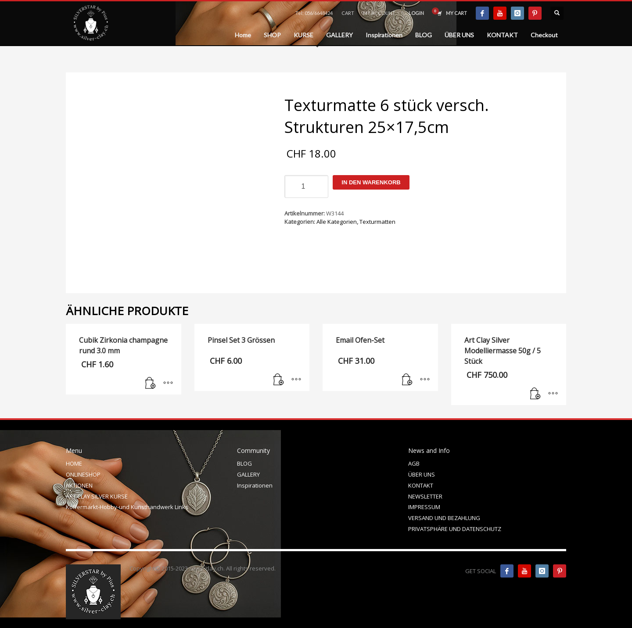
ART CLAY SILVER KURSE (97, 496)
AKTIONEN (79, 485)
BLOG (244, 463)
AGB (414, 463)
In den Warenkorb (370, 182)
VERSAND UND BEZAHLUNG (444, 518)
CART (347, 13)
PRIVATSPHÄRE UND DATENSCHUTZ (454, 529)
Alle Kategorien (336, 222)
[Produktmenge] (306, 186)
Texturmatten (377, 222)
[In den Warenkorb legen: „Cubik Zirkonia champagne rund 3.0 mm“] (150, 384)
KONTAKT (420, 485)
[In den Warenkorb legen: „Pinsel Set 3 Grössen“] (278, 380)
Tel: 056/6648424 (314, 13)
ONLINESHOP (83, 474)
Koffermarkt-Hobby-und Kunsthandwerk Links (127, 507)
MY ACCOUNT (379, 13)
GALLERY (248, 474)
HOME (74, 463)
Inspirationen (255, 485)
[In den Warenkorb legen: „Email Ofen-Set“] (407, 380)
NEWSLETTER (425, 496)
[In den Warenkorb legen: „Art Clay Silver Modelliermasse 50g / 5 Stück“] (535, 394)
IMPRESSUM (424, 507)
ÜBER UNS (421, 474)
